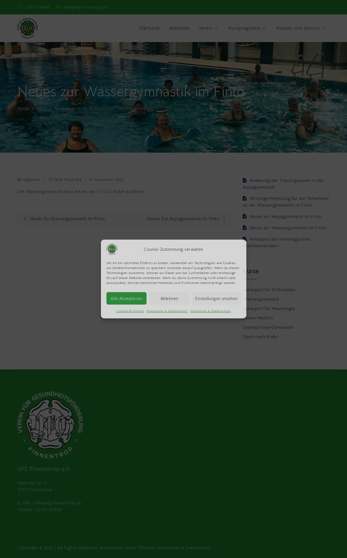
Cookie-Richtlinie (130, 311)
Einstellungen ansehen (216, 298)
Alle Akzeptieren (126, 298)
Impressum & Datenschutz (167, 311)
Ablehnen (169, 298)
